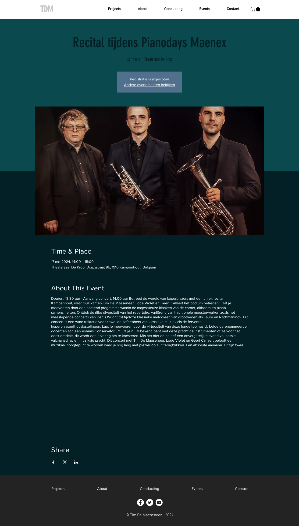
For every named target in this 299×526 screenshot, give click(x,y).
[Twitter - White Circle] (149, 502)
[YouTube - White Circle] (159, 502)
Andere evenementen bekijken (149, 85)
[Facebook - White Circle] (140, 502)
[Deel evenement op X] (65, 462)
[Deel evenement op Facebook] (53, 462)
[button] (114, 9)
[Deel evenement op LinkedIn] (76, 462)
